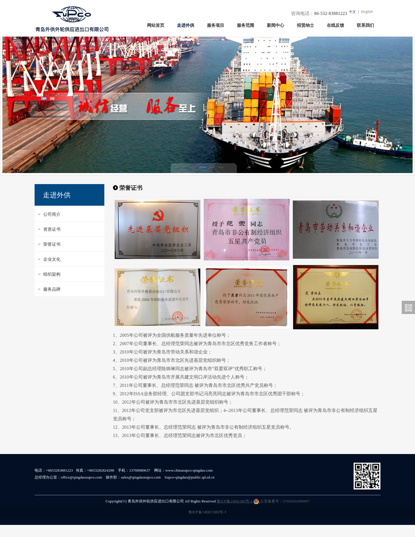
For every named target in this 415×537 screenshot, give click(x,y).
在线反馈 (335, 25)
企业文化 (52, 271)
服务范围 (245, 25)
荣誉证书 (52, 256)
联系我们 (365, 25)
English (367, 11)
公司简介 (52, 226)
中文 (352, 11)
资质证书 (52, 241)
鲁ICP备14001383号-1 (238, 513)
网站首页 (155, 25)
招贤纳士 (305, 25)
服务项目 (215, 25)
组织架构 (52, 286)
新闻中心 (275, 25)
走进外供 (185, 25)
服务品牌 (52, 301)
